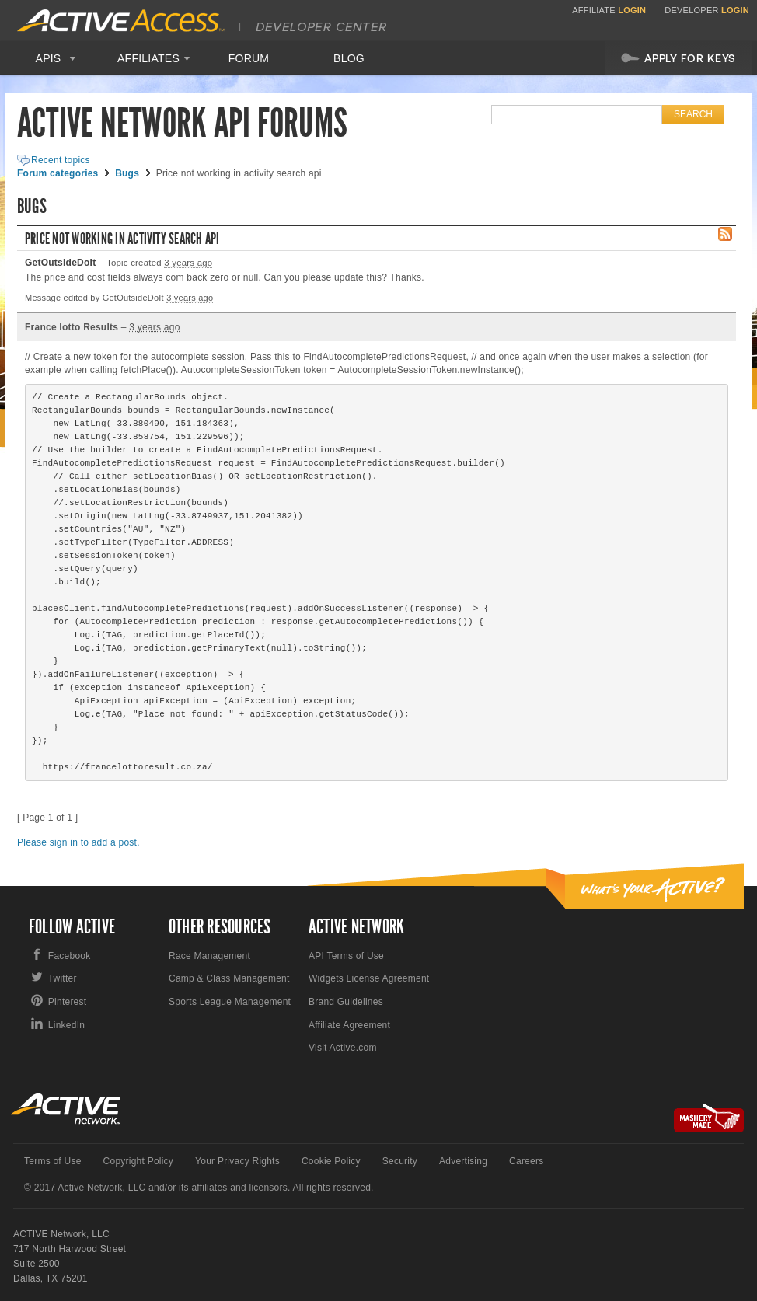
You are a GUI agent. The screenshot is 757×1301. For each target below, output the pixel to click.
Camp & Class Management (229, 978)
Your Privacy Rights (237, 1161)
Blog (349, 58)
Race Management (209, 955)
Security (399, 1161)
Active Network (66, 1109)
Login (632, 10)
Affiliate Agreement (349, 1025)
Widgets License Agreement (369, 978)
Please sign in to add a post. (78, 842)
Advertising (463, 1161)
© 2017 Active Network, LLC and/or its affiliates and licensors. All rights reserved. (199, 1187)
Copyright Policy (138, 1161)
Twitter (62, 978)
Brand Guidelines (346, 1001)
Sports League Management (230, 1001)
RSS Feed (725, 234)
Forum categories (58, 173)
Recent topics (60, 160)
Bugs (127, 173)
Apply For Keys (678, 57)
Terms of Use (53, 1161)
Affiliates (148, 58)
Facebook (69, 955)
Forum (249, 58)
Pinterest (67, 1001)
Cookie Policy (331, 1161)
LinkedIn (66, 1025)
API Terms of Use (346, 955)
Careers (526, 1161)
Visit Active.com (343, 1047)
